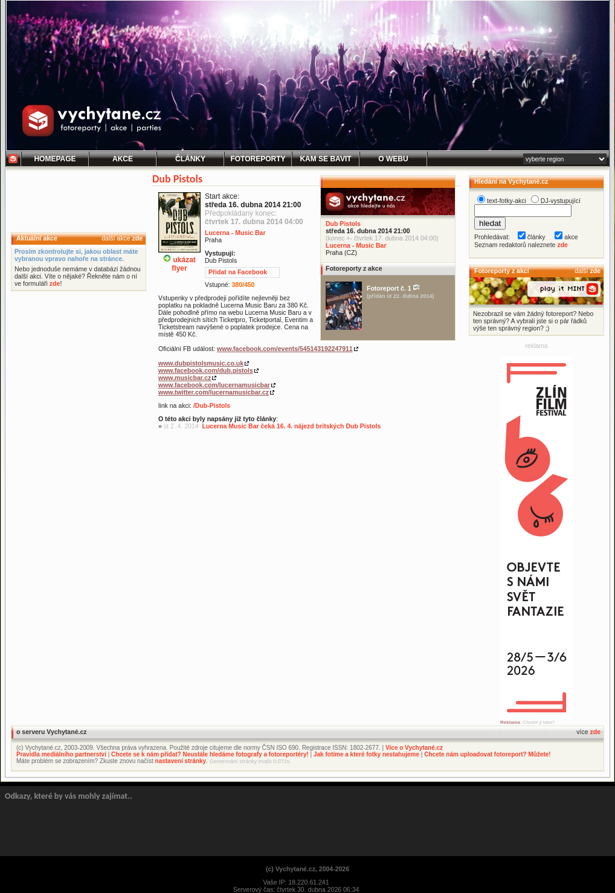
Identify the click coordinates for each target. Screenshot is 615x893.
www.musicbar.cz (184, 377)
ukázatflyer (179, 259)
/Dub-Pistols (211, 405)
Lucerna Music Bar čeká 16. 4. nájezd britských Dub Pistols (291, 426)
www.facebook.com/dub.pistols (205, 370)
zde (137, 238)
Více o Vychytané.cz (414, 747)
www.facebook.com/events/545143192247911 (285, 348)
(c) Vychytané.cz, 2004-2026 (307, 868)
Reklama (510, 722)
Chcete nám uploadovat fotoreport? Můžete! (487, 754)
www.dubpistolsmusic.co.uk (200, 363)
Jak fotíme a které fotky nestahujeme (366, 754)
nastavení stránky (181, 761)
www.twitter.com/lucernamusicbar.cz (213, 392)
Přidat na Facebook (237, 272)
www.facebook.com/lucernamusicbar (214, 384)
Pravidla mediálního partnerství (61, 754)
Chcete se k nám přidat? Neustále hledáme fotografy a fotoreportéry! (210, 754)
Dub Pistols (343, 223)
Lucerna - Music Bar (356, 245)
